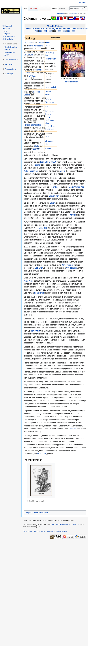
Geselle (48, 114)
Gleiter (36, 146)
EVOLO (32, 76)
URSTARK (41, 454)
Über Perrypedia (39, 531)
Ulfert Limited (71, 268)
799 (36, 31)
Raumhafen (37, 149)
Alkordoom (49, 141)
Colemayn (49, 111)
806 (68, 31)
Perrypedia (74, 13)
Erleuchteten (53, 196)
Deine (59, 13)
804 (59, 31)
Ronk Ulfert (35, 331)
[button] (11, 44)
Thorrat (41, 43)
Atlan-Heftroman (41, 513)
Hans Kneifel (50, 87)
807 (73, 31)
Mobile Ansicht (61, 531)
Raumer (37, 165)
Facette (71, 187)
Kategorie (29, 513)
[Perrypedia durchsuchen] (78, 8)
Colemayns (28, 55)
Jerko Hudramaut (31, 171)
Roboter (36, 92)
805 (64, 31)
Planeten (40, 70)
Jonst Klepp (50, 126)
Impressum (51, 531)
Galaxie (30, 46)
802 (50, 31)
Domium (72, 429)
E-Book (48, 149)
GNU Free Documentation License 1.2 (65, 525)
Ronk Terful (39, 293)
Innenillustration (71, 82)
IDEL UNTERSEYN (48, 162)
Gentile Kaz (79, 187)
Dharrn (53, 203)
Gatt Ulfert (49, 129)
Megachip (43, 228)
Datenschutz (27, 531)
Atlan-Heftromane (55, 26)
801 (45, 31)
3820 (47, 137)
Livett (47, 144)
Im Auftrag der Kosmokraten (58, 28)
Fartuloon (28, 43)
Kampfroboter (67, 265)
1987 (47, 107)
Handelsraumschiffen (32, 125)
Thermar (48, 123)
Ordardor (56, 187)
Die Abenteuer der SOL (34, 28)
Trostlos (27, 73)
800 (40, 31)
